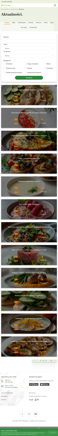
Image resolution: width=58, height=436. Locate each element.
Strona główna (5, 9)
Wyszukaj (29, 78)
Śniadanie (9, 64)
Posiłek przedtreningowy (14, 72)
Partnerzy (4, 399)
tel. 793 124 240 (7, 2)
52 (40, 361)
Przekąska (49, 68)
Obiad (48, 64)
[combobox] (29, 48)
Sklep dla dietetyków (7, 393)
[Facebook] (22, 414)
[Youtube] (35, 414)
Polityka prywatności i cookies (37, 396)
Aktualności (14, 9)
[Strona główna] (5, 5)
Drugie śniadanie (32, 64)
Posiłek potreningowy (34, 72)
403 (51, 361)
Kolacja (29, 68)
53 (43, 361)
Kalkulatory (4, 396)
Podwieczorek (10, 68)
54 (46, 361)
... (38, 361)
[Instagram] (29, 414)
